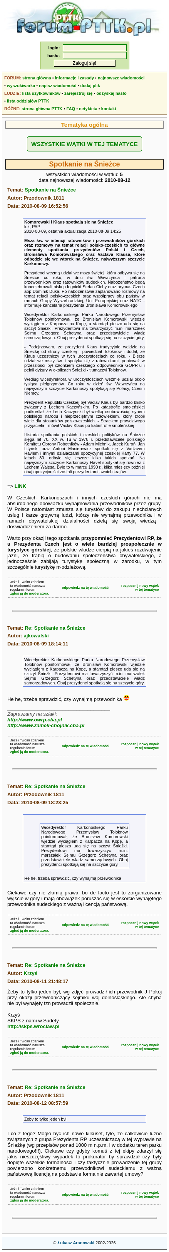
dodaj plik (90, 85)
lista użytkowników (41, 93)
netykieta (88, 108)
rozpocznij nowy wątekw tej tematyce (140, 588)
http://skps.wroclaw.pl (33, 1026)
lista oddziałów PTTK (28, 101)
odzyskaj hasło (111, 93)
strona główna (36, 78)
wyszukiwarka (21, 85)
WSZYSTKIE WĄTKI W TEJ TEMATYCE (84, 144)
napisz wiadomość (57, 85)
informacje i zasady (74, 78)
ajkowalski (36, 636)
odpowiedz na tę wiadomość (85, 588)
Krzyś (30, 973)
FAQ (71, 108)
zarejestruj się (78, 93)
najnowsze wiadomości (121, 78)
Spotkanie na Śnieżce (50, 190)
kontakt (108, 108)
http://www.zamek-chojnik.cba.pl (45, 725)
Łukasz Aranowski (75, 1242)
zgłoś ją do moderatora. (29, 593)
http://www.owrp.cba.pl (34, 720)
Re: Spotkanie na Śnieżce (55, 628)
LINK (20, 486)
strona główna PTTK (42, 108)
